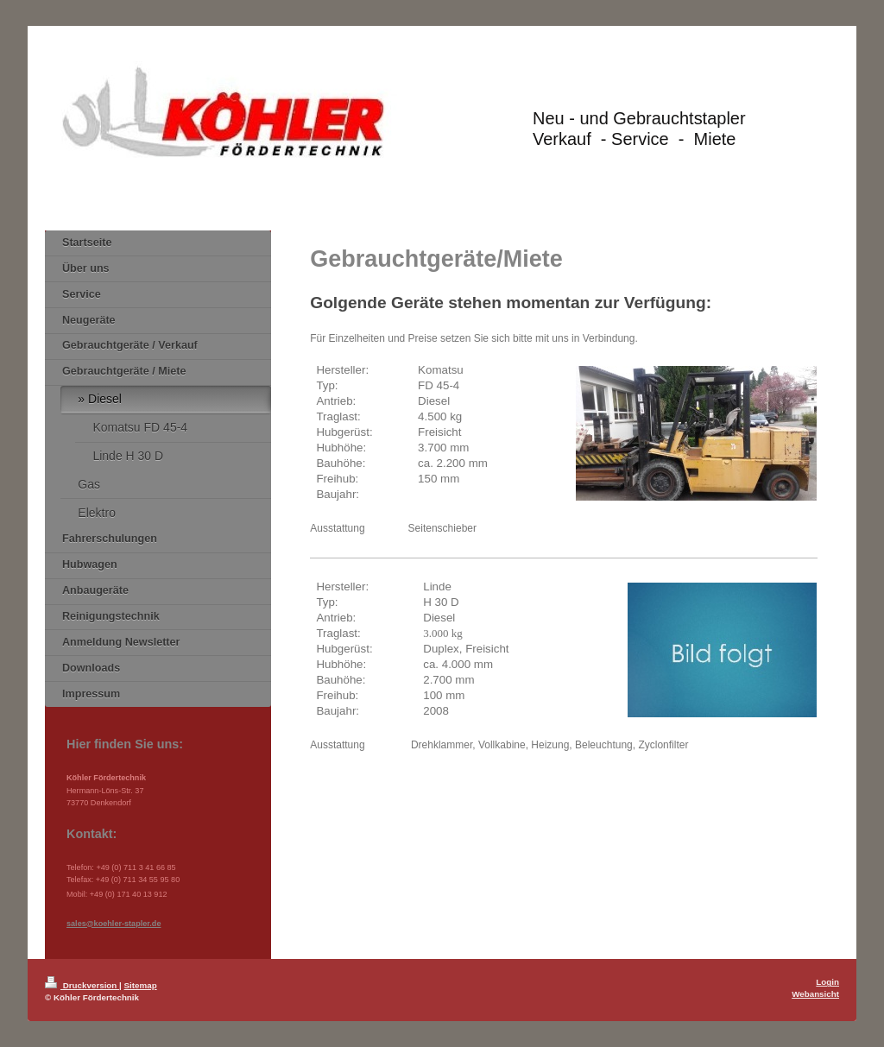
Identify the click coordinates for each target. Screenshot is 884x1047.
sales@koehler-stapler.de (113, 923)
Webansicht (815, 994)
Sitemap (140, 985)
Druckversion (82, 985)
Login (827, 982)
